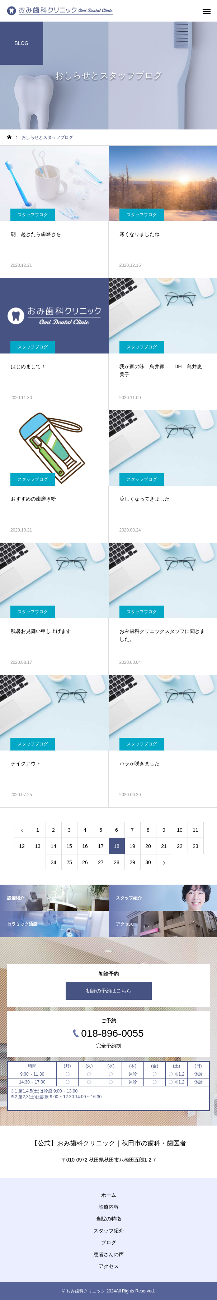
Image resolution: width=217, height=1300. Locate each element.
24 (53, 862)
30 (148, 862)
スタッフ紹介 (109, 1230)
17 (101, 846)
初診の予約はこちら (108, 991)
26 (85, 862)
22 (180, 846)
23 (195, 846)
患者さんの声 (109, 1254)
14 (53, 846)
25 (69, 862)
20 (148, 846)
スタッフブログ (33, 214)
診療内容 (109, 1207)
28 (116, 862)
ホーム (108, 1195)
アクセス (109, 1266)
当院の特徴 (108, 1219)
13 (38, 846)
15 (69, 846)
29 (132, 862)
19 (132, 846)
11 (195, 830)
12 (22, 846)
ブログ (108, 1242)
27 (101, 862)
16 (85, 846)
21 (164, 846)
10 (180, 830)
